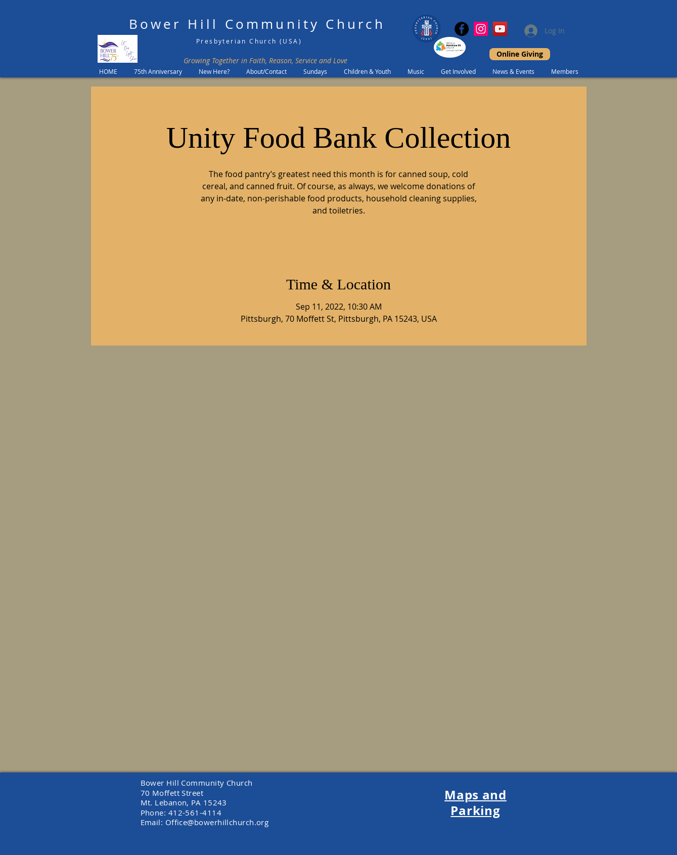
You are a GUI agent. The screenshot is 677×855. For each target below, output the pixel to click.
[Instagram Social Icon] (481, 29)
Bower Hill (173, 24)
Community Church (305, 24)
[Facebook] (462, 29)
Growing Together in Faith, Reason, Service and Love (265, 60)
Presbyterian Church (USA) (249, 41)
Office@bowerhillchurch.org (217, 822)
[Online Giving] (519, 54)
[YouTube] (500, 29)
